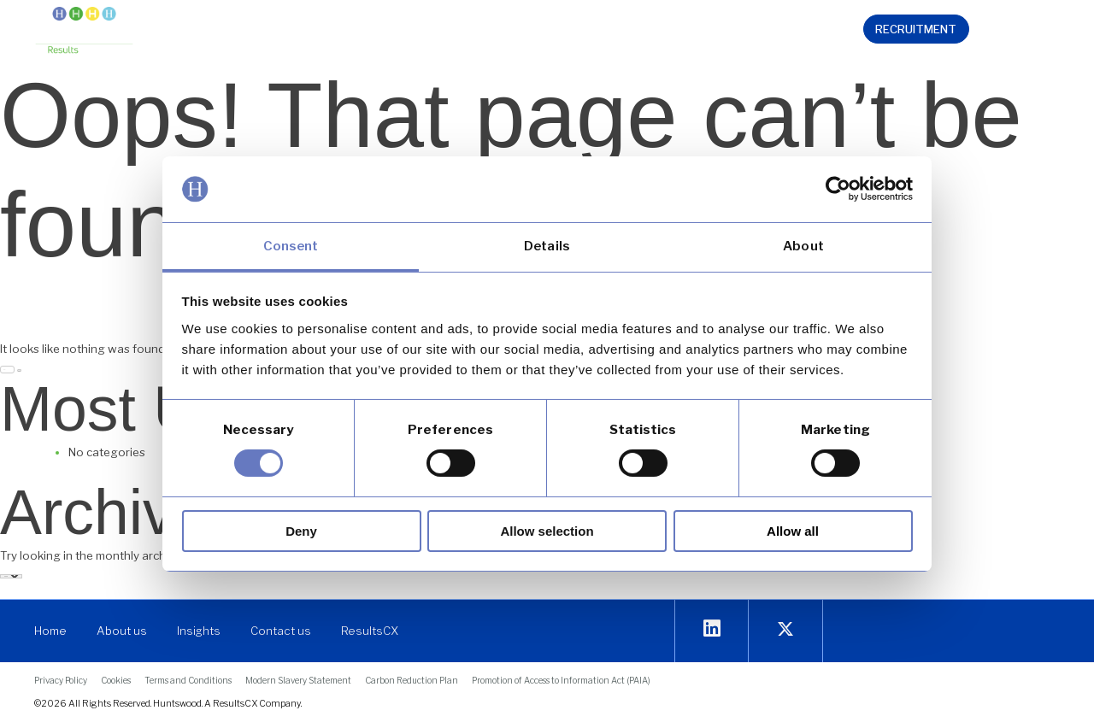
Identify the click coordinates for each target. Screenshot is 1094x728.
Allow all (793, 531)
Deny (301, 531)
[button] (330, 31)
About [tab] (803, 246)
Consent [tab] (291, 246)
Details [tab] (547, 246)
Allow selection (546, 531)
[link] (84, 31)
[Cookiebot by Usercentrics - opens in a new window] (838, 189)
